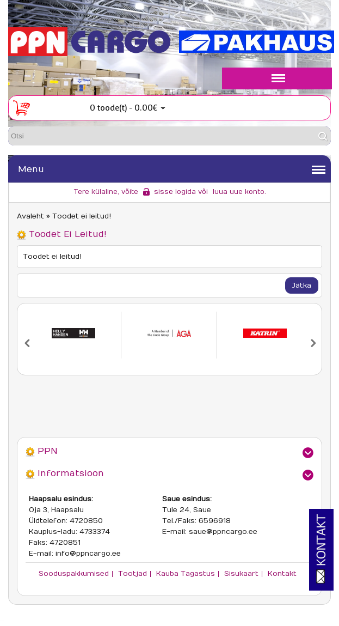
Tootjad (132, 573)
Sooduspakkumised (74, 573)
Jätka (301, 285)
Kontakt (282, 573)
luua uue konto (238, 192)
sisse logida (175, 192)
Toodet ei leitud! (81, 216)
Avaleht (30, 216)
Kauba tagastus (185, 573)
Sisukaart (241, 573)
